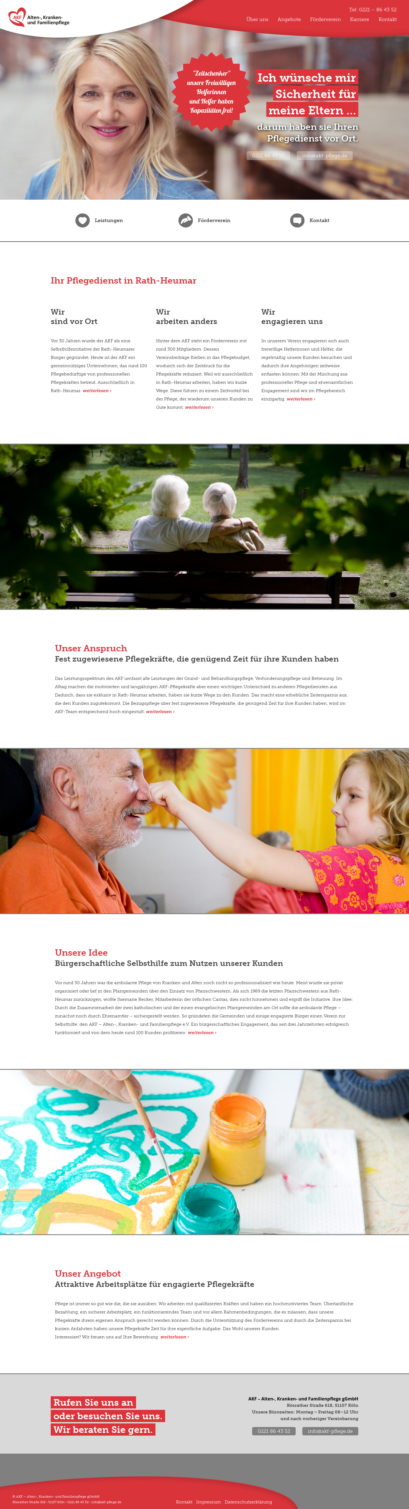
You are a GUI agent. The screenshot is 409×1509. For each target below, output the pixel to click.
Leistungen (109, 220)
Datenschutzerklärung (248, 1502)
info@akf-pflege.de (324, 156)
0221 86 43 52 (268, 156)
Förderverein (325, 19)
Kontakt (388, 19)
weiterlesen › (160, 711)
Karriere (359, 19)
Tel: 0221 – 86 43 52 (373, 10)
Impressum (208, 1502)
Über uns (257, 19)
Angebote (289, 19)
